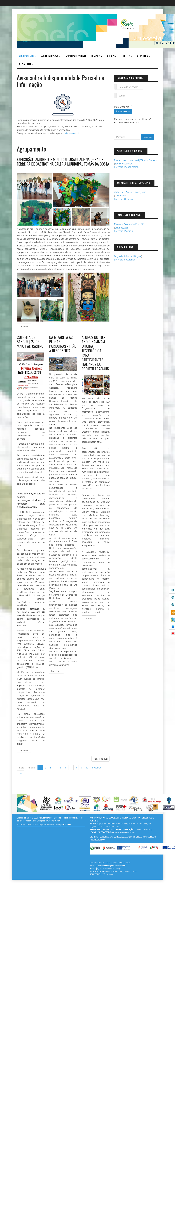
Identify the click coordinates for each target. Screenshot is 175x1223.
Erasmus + (96, 56)
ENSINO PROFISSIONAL (75, 56)
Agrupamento (27, 56)
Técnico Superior (123, 163)
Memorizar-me (121, 107)
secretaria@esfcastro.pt (125, 836)
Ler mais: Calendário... (125, 198)
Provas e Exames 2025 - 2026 (129, 224)
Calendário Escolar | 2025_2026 (130, 192)
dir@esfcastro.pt (71, 133)
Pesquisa (147, 137)
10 (87, 771)
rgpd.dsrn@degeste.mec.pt (109, 872)
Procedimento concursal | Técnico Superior (136, 160)
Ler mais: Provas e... (124, 230)
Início (21, 771)
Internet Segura (133, 256)
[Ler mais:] (24, 330)
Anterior (32, 771)
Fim (20, 777)
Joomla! (20, 828)
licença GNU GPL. (64, 828)
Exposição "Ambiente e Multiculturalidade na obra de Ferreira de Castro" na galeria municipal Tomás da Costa (62, 164)
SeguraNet (119, 256)
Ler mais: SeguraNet (124, 259)
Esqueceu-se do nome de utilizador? (132, 119)
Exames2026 (121, 227)
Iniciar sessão (123, 111)
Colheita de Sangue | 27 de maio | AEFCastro (30, 346)
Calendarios (121, 195)
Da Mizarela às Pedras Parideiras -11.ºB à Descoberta (61, 351)
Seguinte (96, 771)
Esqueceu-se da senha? (126, 122)
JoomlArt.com (54, 825)
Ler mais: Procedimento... (127, 166)
